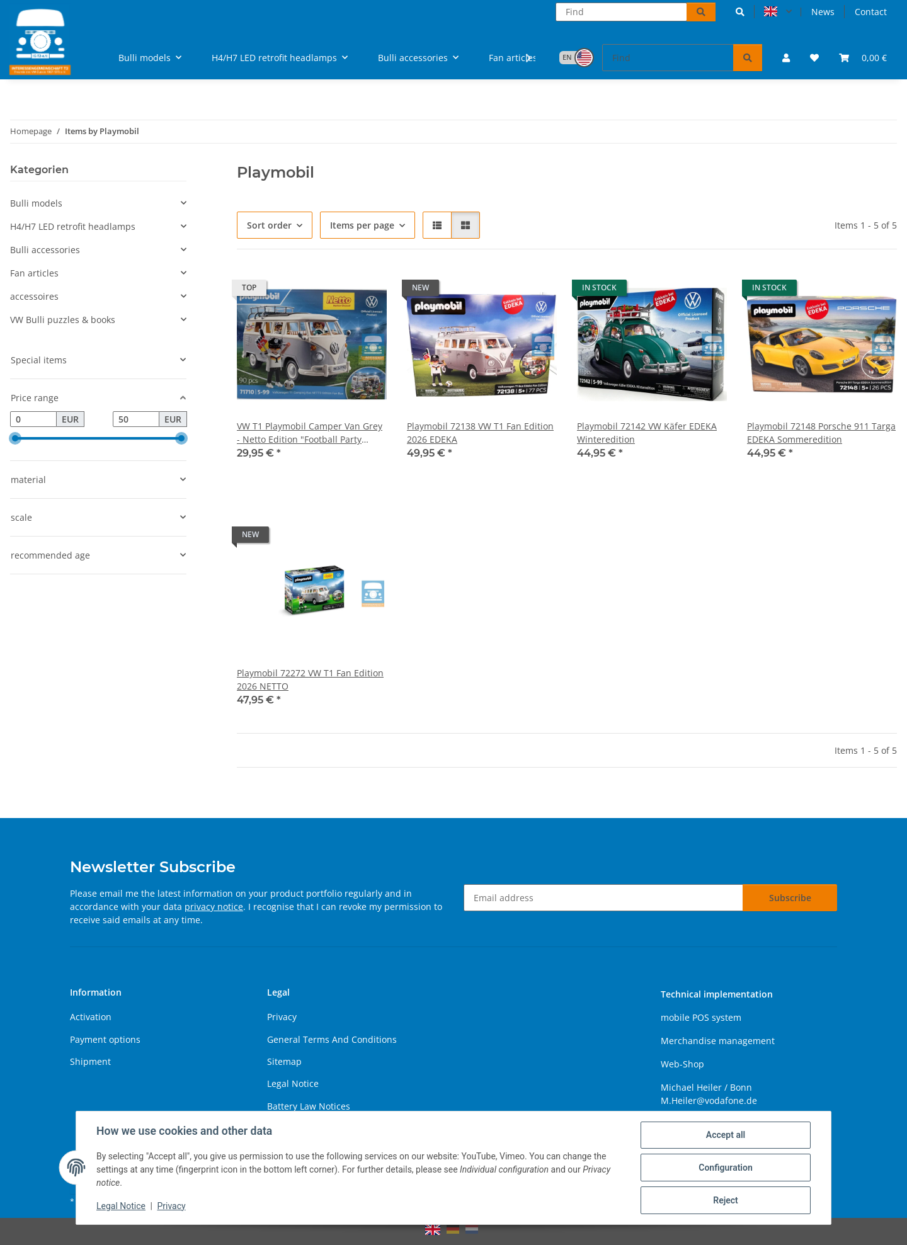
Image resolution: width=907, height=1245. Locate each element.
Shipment (90, 1061)
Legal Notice (120, 1206)
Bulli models (36, 203)
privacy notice (214, 906)
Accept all (725, 1135)
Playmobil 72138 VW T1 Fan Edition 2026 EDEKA (480, 432)
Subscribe (790, 898)
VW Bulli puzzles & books (62, 320)
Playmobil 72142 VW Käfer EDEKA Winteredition (647, 432)
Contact (871, 12)
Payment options (105, 1039)
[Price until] (136, 419)
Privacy (171, 1206)
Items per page (362, 225)
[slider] (15, 439)
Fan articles (34, 273)
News (823, 12)
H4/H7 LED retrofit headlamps (72, 226)
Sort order (269, 225)
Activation (90, 1017)
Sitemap (284, 1061)
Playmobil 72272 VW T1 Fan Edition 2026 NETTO (310, 679)
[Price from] (33, 419)
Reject (725, 1200)
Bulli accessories (45, 250)
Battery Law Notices (308, 1106)
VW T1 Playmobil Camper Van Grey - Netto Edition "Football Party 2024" (309, 433)
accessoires (34, 296)
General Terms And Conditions (332, 1039)
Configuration (725, 1168)
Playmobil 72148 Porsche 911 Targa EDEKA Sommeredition (821, 432)
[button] (740, 11)
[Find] (621, 12)
